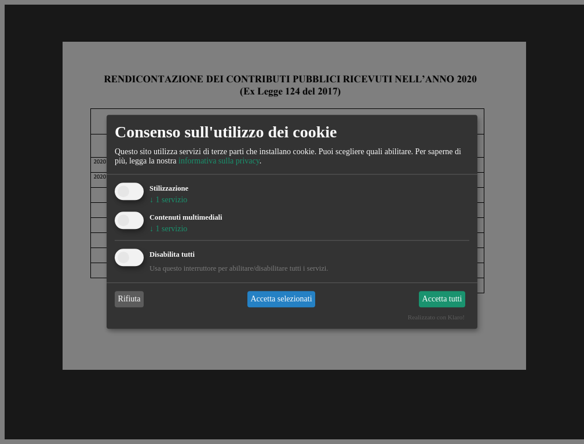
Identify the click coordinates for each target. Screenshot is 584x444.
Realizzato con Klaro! (436, 317)
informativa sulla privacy (219, 161)
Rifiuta (129, 298)
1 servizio (168, 199)
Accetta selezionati (281, 298)
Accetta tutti (442, 298)
